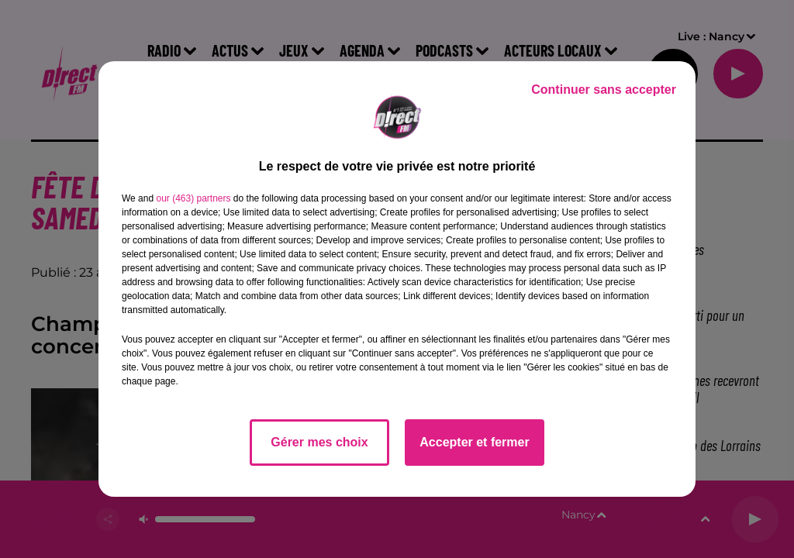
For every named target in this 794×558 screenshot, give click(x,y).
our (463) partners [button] (193, 198)
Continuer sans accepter (603, 89)
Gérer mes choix (319, 442)
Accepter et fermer (474, 442)
